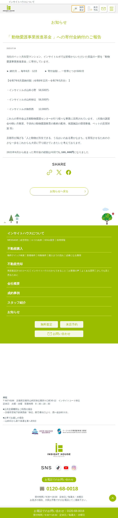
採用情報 (61, 240)
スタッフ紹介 (16, 302)
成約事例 (13, 293)
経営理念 (24, 240)
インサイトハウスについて (22, 2)
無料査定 (81, 8)
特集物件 (42, 255)
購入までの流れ (56, 255)
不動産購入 (15, 248)
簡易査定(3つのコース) (18, 270)
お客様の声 (73, 270)
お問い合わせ (59, 333)
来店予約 (95, 8)
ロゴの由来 (36, 240)
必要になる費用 (73, 255)
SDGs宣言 (49, 240)
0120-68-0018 (59, 488)
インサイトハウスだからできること (49, 270)
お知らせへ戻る (59, 191)
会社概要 (13, 283)
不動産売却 (15, 264)
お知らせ (13, 312)
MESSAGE (12, 240)
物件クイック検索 (16, 255)
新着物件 (31, 255)
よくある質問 (87, 270)
